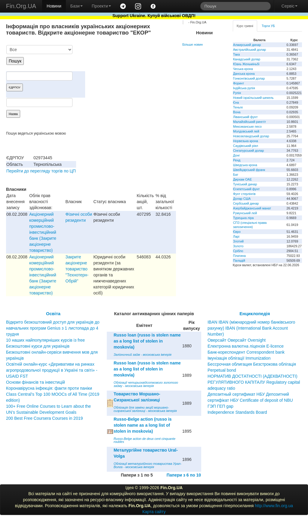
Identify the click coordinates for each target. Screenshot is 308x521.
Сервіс (289, 6)
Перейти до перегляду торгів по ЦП (41, 171)
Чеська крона (243, 69)
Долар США (242, 198)
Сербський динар (246, 203)
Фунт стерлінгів (244, 194)
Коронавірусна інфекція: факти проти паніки (49, 388)
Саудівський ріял (245, 146)
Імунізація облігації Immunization (239, 358)
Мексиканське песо (247, 126)
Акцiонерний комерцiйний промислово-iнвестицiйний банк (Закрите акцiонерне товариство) (42, 232)
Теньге (238, 107)
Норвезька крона (245, 141)
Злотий (238, 241)
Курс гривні (245, 26)
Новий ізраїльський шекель (253, 97)
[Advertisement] (131, 76)
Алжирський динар (247, 45)
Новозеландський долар (251, 136)
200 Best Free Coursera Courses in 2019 (44, 418)
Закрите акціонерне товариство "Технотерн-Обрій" (77, 268)
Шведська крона (245, 165)
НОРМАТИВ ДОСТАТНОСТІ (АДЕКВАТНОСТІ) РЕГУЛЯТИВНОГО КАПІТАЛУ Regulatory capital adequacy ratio (254, 382)
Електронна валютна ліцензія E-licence (246, 346)
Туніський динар (245, 184)
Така (236, 54)
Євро (237, 231)
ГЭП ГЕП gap (220, 406)
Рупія (237, 93)
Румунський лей (245, 213)
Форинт (238, 83)
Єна (236, 102)
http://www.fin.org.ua (274, 505)
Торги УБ (268, 26)
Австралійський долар (249, 49)
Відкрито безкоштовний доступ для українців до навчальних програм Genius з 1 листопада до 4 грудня (53, 328)
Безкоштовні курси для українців (37, 346)
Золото (238, 246)
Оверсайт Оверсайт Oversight (237, 340)
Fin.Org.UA (21, 6)
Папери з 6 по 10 (184, 475)
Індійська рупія (244, 88)
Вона (237, 112)
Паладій (239, 260)
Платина (239, 255)
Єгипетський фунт (246, 189)
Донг (236, 155)
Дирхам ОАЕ (242, 179)
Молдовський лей (246, 131)
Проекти (101, 6)
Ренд (237, 160)
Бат (236, 174)
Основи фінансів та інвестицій (35, 382)
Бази (76, 6)
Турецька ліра (243, 218)
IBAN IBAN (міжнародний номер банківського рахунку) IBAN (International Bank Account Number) (251, 328)
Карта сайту (154, 511)
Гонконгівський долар (249, 78)
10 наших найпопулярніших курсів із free (45, 340)
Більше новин (192, 44)
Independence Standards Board (237, 412)
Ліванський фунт (245, 117)
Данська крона (244, 73)
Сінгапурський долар (248, 150)
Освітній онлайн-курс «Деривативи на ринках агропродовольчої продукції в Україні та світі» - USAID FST (51, 370)
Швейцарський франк (249, 170)
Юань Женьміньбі (246, 64)
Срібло (238, 251)
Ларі (236, 236)
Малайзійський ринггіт (249, 121)
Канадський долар (246, 59)
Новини (54, 6)
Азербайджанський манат (252, 208)
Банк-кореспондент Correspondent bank (246, 352)
